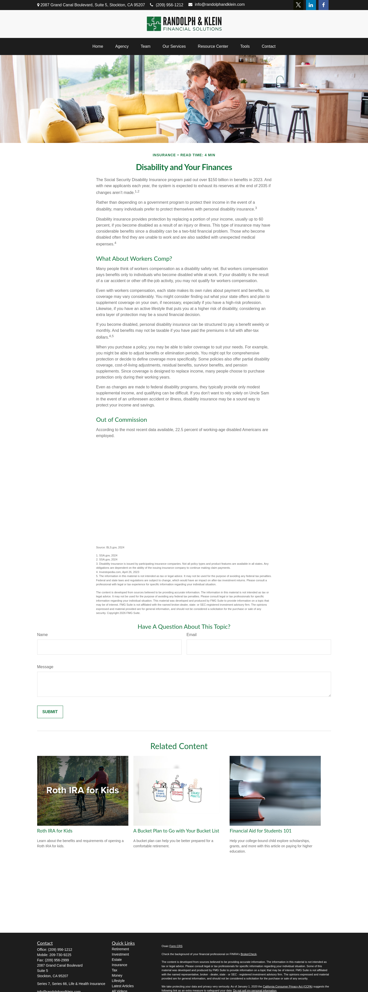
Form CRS (176, 946)
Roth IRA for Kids (55, 830)
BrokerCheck (249, 954)
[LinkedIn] (311, 5)
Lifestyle (118, 981)
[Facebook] (324, 5)
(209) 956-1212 (166, 5)
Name (42, 635)
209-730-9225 (60, 955)
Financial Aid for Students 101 (261, 830)
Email (192, 635)
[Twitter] (298, 5)
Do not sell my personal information (254, 990)
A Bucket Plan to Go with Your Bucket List (176, 830)
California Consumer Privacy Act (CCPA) (287, 986)
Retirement (120, 949)
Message (45, 667)
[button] (97, 46)
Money (117, 975)
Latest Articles (123, 986)
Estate (117, 960)
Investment (120, 954)
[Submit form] (50, 712)
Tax (114, 970)
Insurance (119, 965)
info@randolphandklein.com (216, 4)
